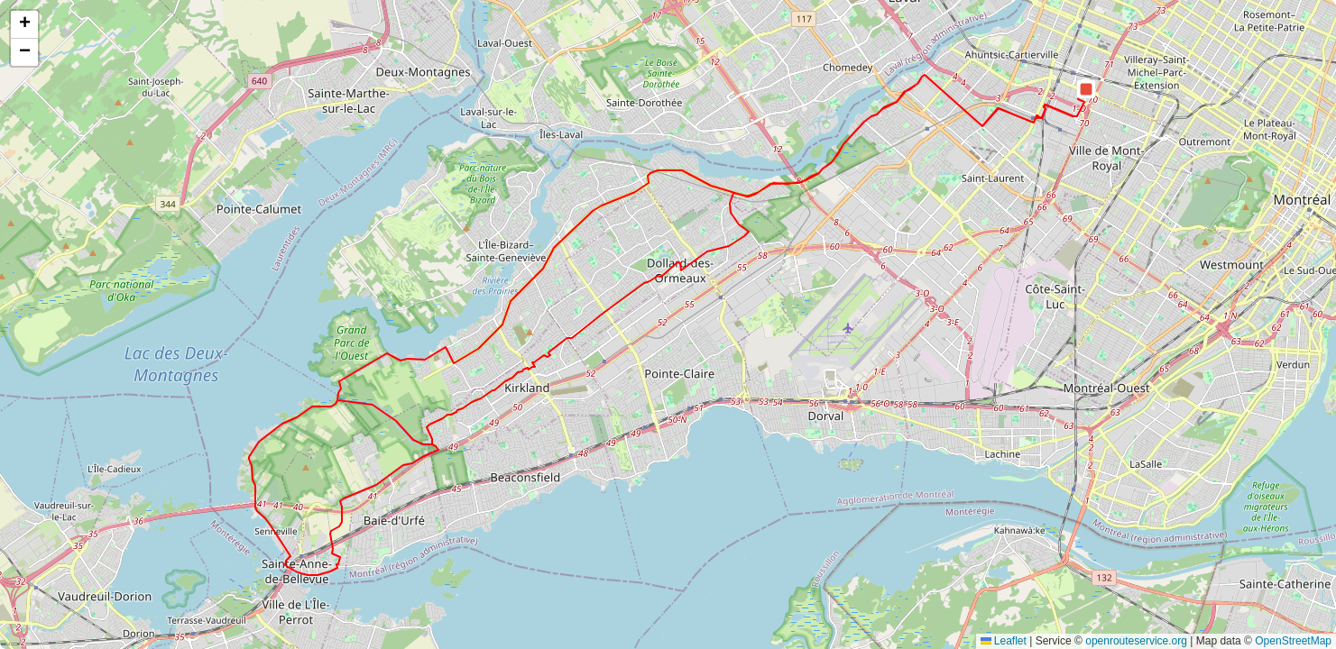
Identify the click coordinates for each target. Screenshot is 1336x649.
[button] (1086, 89)
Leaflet (1004, 641)
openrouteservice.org (1136, 641)
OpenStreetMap (1293, 641)
